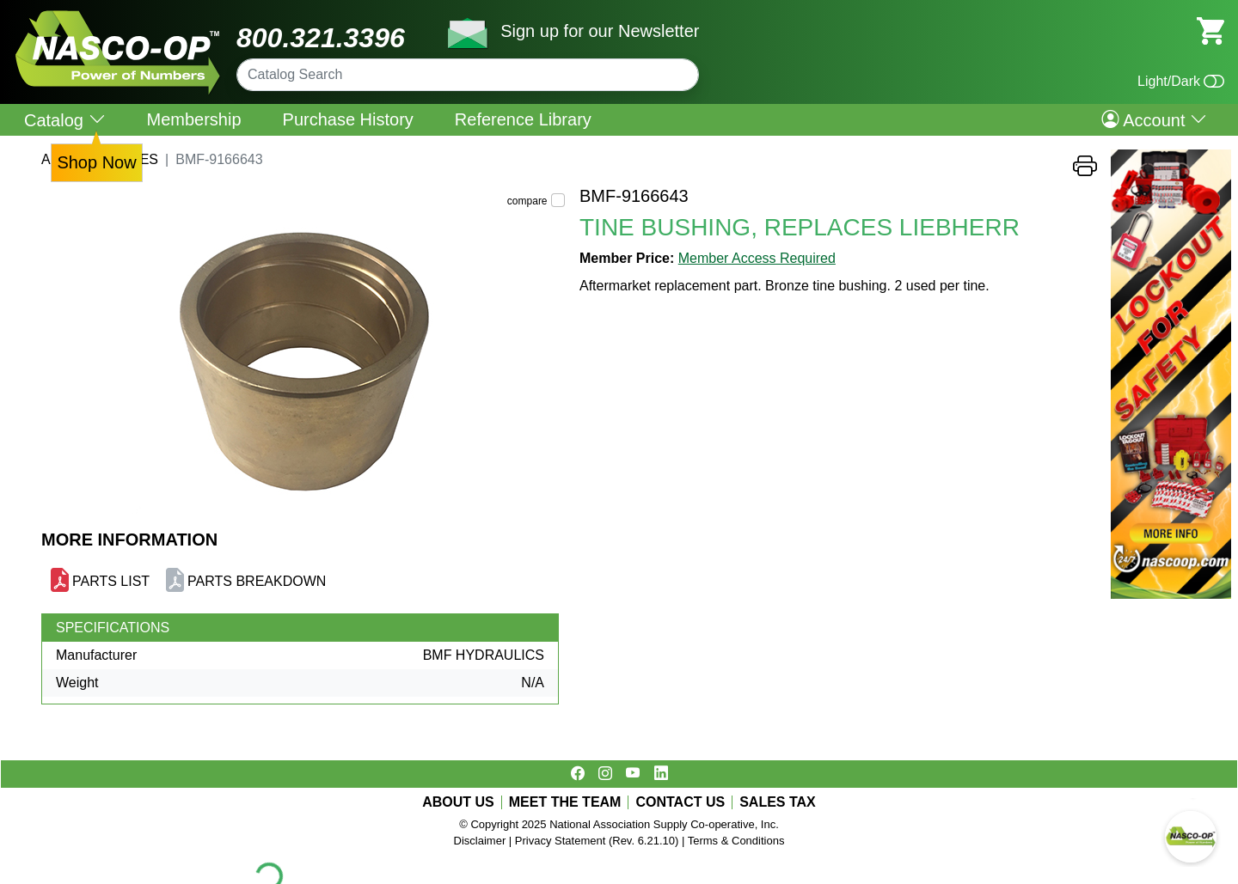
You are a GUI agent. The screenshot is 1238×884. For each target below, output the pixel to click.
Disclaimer (480, 840)
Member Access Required (757, 258)
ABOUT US (458, 802)
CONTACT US (680, 802)
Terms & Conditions (736, 840)
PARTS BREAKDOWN (256, 581)
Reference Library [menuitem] (523, 119)
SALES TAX (777, 802)
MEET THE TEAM (565, 802)
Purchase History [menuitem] (348, 119)
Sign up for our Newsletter (599, 30)
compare (527, 201)
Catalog (65, 120)
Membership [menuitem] (194, 119)
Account (1154, 119)
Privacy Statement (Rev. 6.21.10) (597, 840)
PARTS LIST (111, 581)
